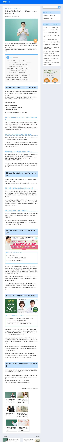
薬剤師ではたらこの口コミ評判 (51, 44)
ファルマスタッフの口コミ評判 (51, 27)
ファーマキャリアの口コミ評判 (51, 30)
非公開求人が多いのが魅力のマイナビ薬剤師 (17, 77)
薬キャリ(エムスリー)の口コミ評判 (51, 42)
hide (16, 57)
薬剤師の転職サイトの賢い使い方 (51, 56)
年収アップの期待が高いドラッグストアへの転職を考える (20, 62)
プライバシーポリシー (34, 436)
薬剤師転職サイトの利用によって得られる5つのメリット (51, 59)
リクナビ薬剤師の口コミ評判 (50, 39)
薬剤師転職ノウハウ (48, 18)
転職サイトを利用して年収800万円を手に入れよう (18, 79)
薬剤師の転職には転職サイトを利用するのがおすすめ (18, 68)
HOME (31, 434)
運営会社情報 (26, 436)
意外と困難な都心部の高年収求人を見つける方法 (18, 70)
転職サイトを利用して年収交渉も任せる (17, 72)
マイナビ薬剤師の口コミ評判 (50, 32)
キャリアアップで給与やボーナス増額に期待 (18, 64)
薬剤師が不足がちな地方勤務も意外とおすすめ (18, 66)
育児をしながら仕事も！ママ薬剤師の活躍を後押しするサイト (51, 52)
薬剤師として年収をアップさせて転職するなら (17, 60)
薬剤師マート (7, 2)
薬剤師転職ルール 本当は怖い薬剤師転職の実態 (51, 48)
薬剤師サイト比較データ (33, 388)
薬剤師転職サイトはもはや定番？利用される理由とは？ (51, 64)
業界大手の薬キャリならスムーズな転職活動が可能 (18, 74)
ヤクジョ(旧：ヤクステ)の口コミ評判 (51, 36)
